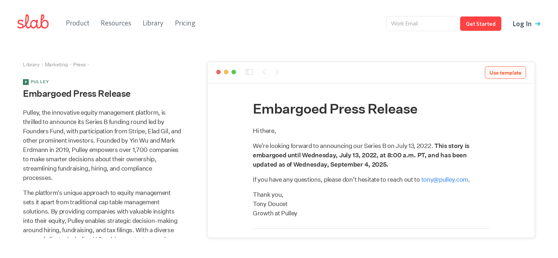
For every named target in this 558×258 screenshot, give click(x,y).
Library (153, 23)
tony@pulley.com (444, 179)
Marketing (56, 64)
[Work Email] (422, 23)
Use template (505, 73)
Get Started (481, 23)
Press (79, 64)
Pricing (185, 23)
